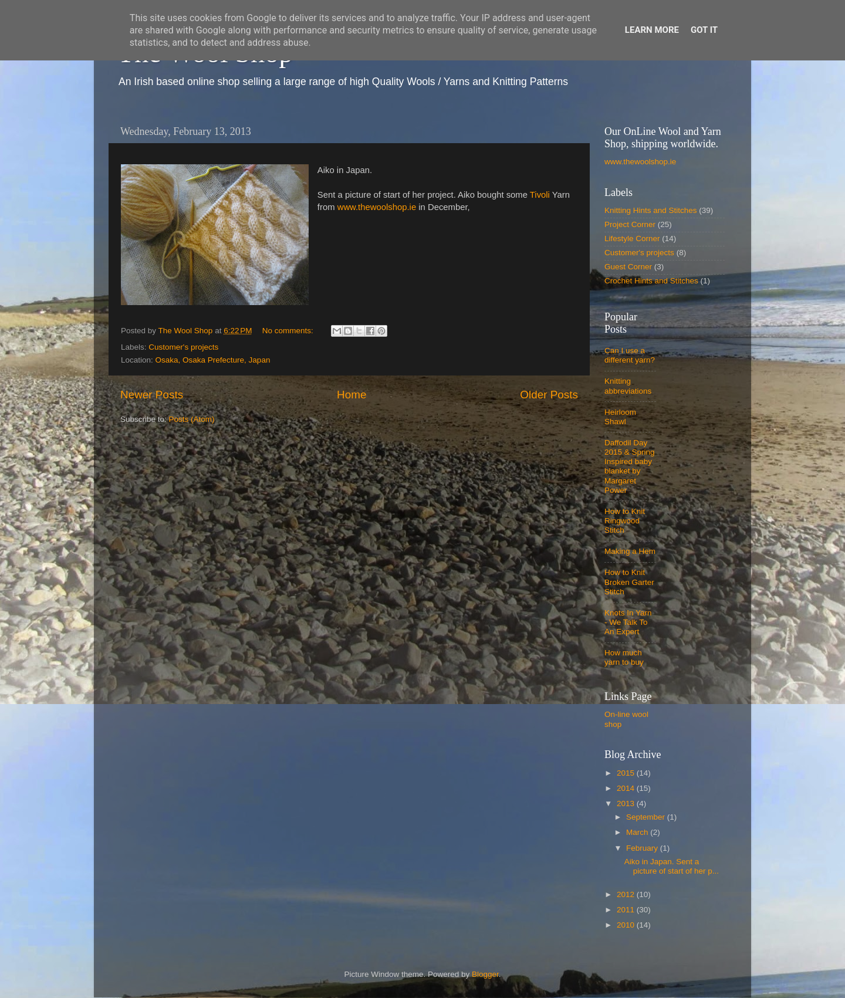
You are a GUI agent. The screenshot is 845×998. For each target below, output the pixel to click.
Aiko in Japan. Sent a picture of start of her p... (671, 866)
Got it (704, 30)
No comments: (289, 330)
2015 (627, 773)
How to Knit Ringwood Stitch (624, 520)
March (638, 832)
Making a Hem (629, 551)
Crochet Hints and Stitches (651, 280)
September (646, 817)
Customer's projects (183, 347)
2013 (627, 803)
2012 (627, 894)
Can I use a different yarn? (629, 355)
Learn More (652, 30)
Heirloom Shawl (620, 417)
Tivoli (540, 194)
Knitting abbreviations (627, 386)
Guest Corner (628, 266)
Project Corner (629, 224)
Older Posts (549, 394)
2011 (627, 909)
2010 (627, 925)
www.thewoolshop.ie (377, 207)
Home (351, 394)
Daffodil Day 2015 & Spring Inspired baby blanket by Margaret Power (629, 466)
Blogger (485, 974)
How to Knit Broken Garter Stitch (629, 582)
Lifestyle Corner (632, 238)
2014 (627, 788)
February (643, 848)
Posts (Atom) (192, 419)
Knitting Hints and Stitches (650, 210)
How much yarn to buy (624, 657)
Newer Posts (151, 394)
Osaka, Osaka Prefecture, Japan (213, 360)
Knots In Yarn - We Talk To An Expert (628, 622)
